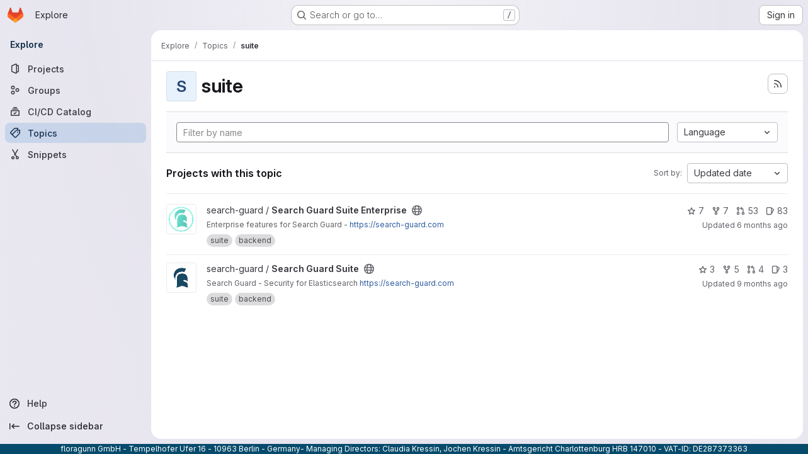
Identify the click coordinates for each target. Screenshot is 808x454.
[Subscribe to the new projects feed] (778, 84)
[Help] (75, 404)
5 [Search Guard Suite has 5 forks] (730, 269)
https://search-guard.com (397, 224)
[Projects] (75, 69)
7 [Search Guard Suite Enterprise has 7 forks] (720, 210)
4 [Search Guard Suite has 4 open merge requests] (755, 269)
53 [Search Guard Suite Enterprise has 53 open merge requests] (747, 210)
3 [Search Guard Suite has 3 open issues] (779, 269)
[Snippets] (75, 154)
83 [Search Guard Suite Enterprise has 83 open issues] (777, 210)
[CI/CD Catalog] (75, 111)
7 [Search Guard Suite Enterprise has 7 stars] (695, 210)
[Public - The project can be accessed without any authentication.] (417, 210)
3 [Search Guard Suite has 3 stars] (706, 269)
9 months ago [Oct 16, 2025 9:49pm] (762, 283)
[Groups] (75, 90)
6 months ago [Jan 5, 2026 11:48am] (762, 225)
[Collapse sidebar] (75, 426)
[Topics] (75, 133)
